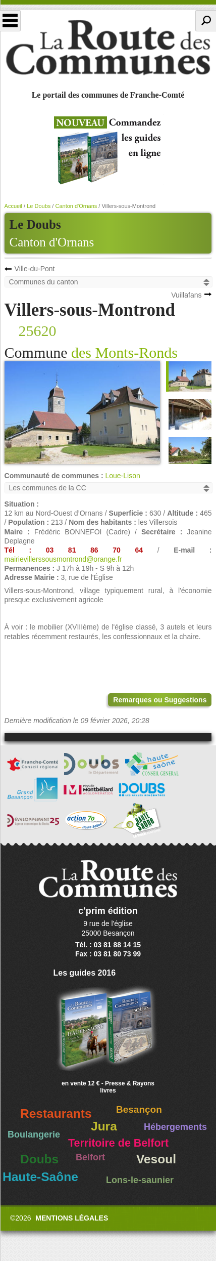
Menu (10, 20)
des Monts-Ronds (124, 352)
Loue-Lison (122, 476)
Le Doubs (38, 206)
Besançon (139, 1109)
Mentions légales (71, 1218)
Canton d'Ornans (52, 242)
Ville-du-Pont (35, 269)
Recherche (205, 20)
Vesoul (156, 1159)
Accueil (13, 206)
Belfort (90, 1157)
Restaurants (56, 1113)
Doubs (39, 1159)
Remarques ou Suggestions (159, 700)
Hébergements (175, 1127)
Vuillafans (186, 295)
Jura (104, 1126)
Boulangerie (34, 1134)
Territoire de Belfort (118, 1143)
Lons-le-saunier (140, 1180)
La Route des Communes (108, 48)
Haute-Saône (40, 1177)
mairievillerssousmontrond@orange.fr (63, 559)
